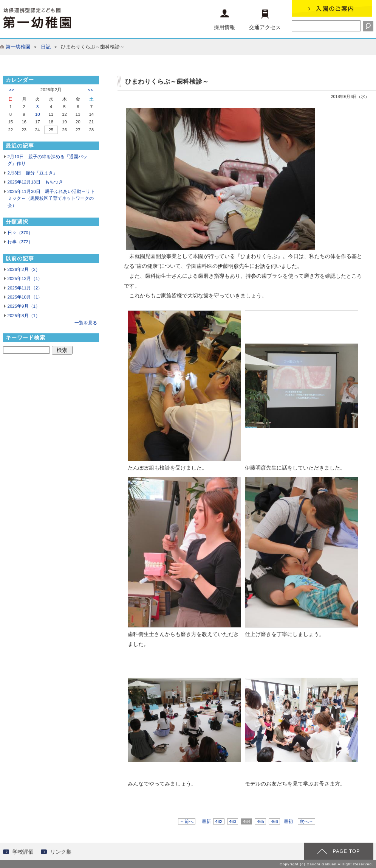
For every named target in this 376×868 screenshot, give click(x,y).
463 (233, 821)
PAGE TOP (346, 851)
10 (37, 114)
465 (260, 821)
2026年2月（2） (24, 269)
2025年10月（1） (25, 297)
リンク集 (60, 852)
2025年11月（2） (25, 288)
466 (274, 821)
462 (219, 821)
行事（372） (20, 242)
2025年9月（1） (24, 306)
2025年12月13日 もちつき (35, 182)
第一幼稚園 (18, 47)
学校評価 (23, 852)
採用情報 (224, 19)
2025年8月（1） (24, 315)
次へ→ (306, 821)
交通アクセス (265, 19)
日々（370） (20, 232)
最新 (206, 821)
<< (11, 90)
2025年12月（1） (25, 278)
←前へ (187, 821)
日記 (46, 47)
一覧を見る (85, 322)
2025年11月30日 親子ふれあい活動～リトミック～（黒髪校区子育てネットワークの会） (51, 198)
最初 (288, 821)
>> (90, 90)
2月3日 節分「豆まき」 (33, 173)
